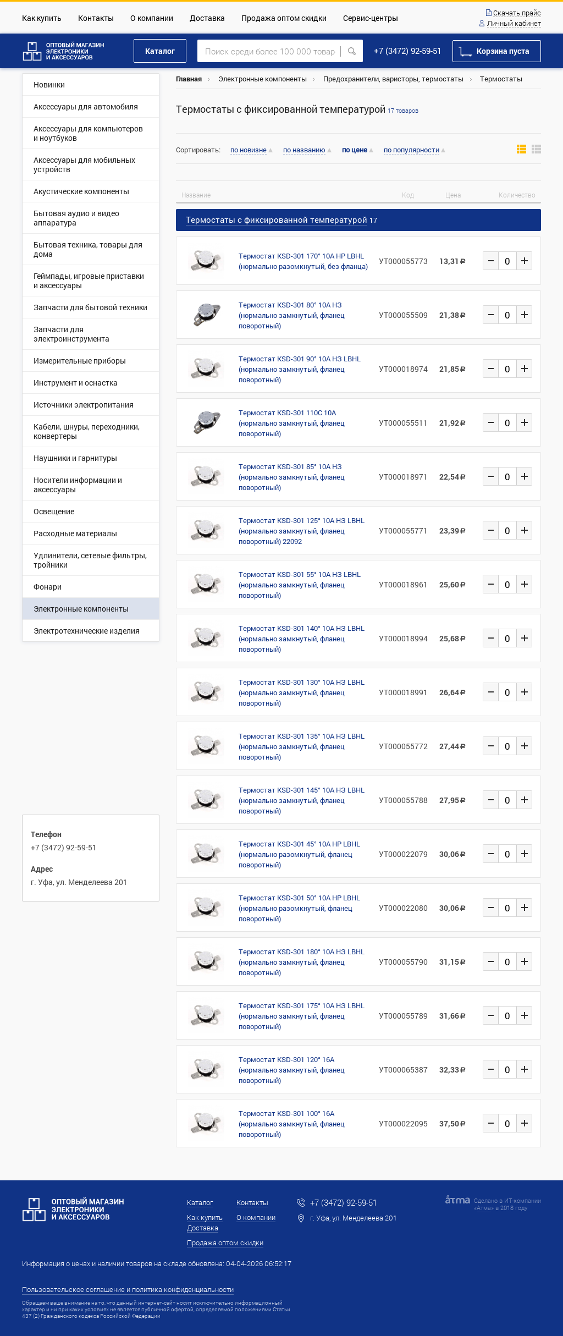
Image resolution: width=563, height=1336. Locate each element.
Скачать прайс (517, 13)
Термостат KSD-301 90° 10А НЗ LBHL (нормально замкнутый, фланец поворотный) (300, 369)
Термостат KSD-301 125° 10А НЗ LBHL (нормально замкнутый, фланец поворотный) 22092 (302, 530)
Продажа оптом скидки (284, 18)
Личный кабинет (514, 24)
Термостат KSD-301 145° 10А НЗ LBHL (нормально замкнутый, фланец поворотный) (302, 800)
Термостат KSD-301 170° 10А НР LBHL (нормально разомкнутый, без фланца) (303, 261)
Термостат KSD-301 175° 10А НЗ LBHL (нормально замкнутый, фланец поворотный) (302, 1015)
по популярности (411, 150)
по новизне (248, 150)
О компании (151, 18)
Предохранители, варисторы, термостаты (393, 79)
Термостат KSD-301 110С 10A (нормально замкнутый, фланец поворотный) (292, 423)
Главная (189, 79)
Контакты (96, 18)
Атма (484, 1207)
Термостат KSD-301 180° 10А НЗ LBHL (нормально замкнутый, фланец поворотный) (302, 962)
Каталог (160, 51)
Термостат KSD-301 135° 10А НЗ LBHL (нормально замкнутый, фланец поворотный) (302, 746)
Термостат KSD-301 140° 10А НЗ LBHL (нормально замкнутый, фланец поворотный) (302, 638)
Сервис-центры (370, 18)
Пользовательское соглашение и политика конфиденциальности (128, 1289)
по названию (304, 150)
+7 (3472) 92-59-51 (407, 51)
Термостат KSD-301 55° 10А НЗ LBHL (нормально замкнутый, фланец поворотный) (300, 584)
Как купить (42, 18)
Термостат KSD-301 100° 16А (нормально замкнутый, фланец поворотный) (292, 1123)
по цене (354, 150)
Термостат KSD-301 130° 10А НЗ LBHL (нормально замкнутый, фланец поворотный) (302, 692)
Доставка (207, 18)
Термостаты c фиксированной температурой (297, 109)
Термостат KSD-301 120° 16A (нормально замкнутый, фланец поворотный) (292, 1069)
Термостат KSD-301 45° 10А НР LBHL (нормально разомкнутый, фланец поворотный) (299, 854)
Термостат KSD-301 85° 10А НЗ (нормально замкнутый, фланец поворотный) (292, 476)
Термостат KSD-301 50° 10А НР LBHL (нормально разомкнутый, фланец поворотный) (299, 908)
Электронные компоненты (262, 79)
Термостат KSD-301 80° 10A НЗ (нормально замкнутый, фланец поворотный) (292, 315)
